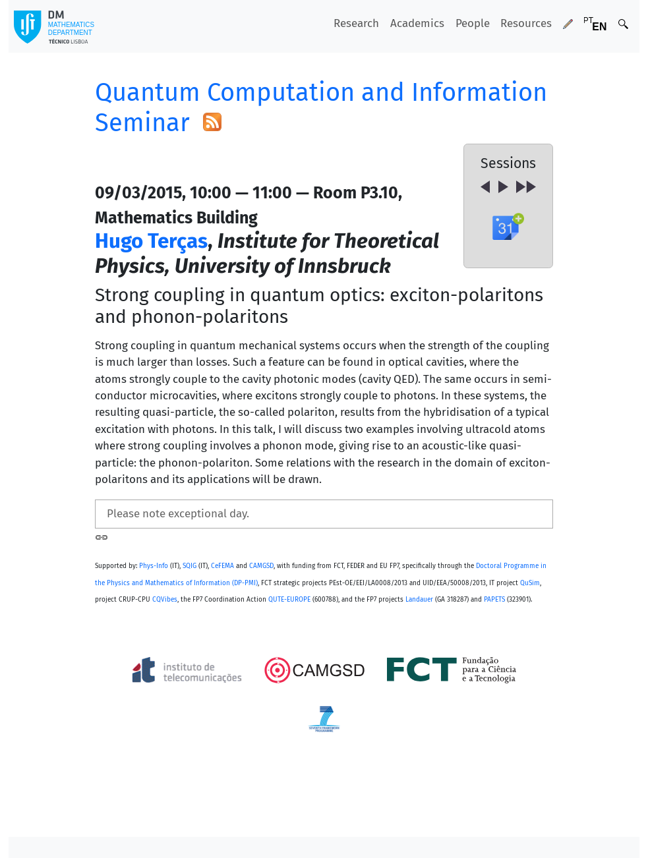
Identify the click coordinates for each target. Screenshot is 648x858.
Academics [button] (417, 23)
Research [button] (356, 23)
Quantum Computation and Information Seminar (321, 107)
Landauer (419, 600)
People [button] (473, 23)
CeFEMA (222, 566)
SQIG (189, 566)
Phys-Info (153, 566)
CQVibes (164, 600)
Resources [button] (526, 23)
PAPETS (494, 600)
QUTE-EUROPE (289, 600)
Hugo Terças (151, 241)
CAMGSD (261, 566)
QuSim (530, 583)
